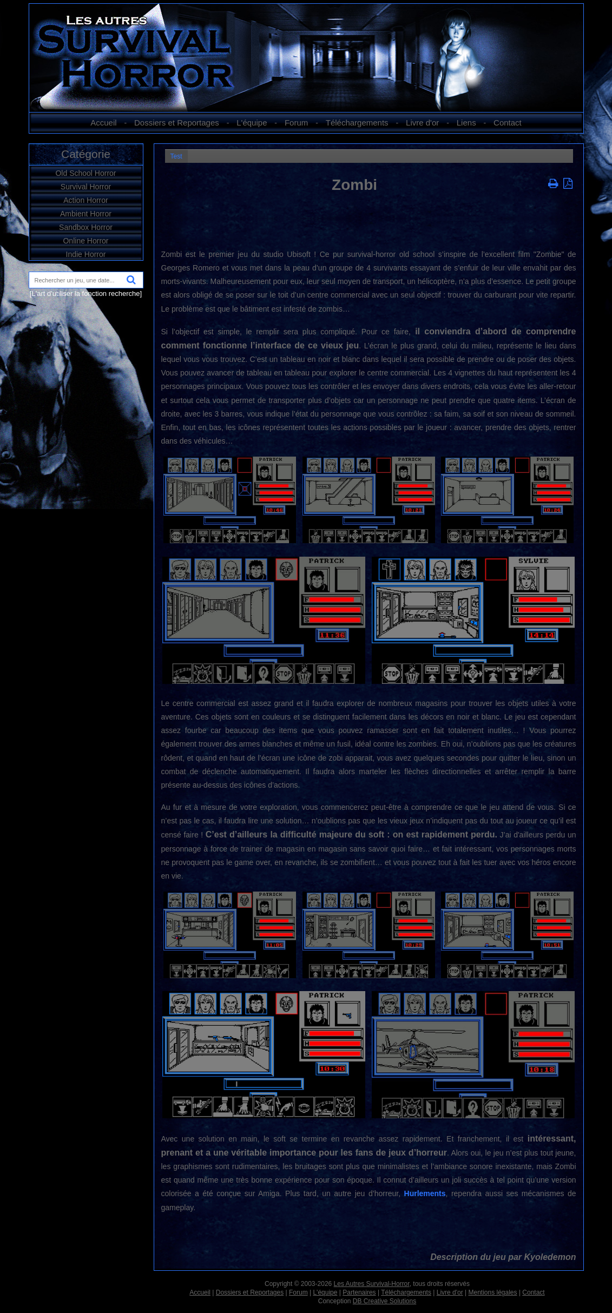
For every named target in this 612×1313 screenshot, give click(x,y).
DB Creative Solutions (384, 1301)
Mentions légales (492, 1292)
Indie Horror (86, 254)
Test (176, 156)
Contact (507, 122)
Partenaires (359, 1292)
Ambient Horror (85, 213)
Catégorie (85, 154)
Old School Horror (85, 173)
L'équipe (251, 122)
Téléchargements (357, 122)
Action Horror (85, 200)
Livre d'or (422, 122)
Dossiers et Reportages (176, 122)
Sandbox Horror (86, 227)
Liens (466, 122)
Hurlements (425, 1193)
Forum (296, 122)
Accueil (103, 122)
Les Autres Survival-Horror (372, 1284)
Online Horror (85, 240)
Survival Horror (86, 186)
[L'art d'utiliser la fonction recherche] (86, 293)
